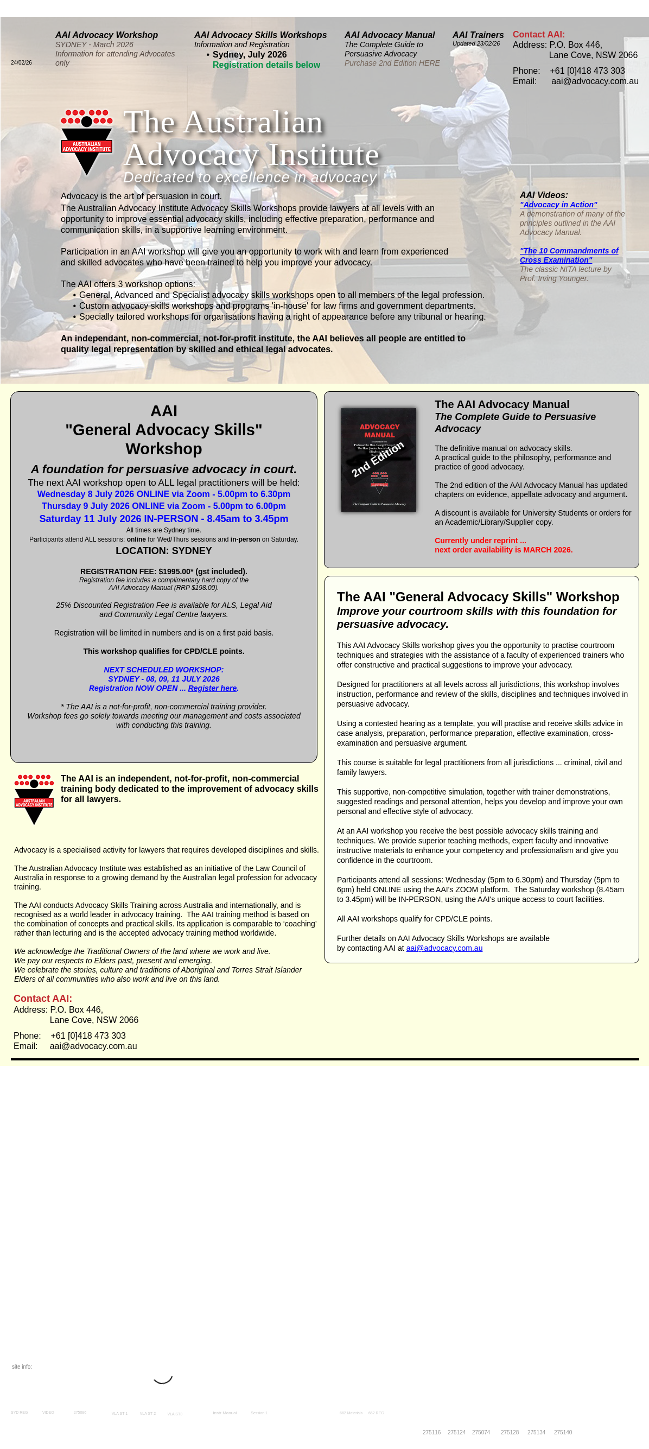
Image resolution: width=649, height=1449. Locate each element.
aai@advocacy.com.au (444, 948)
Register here (212, 688)
